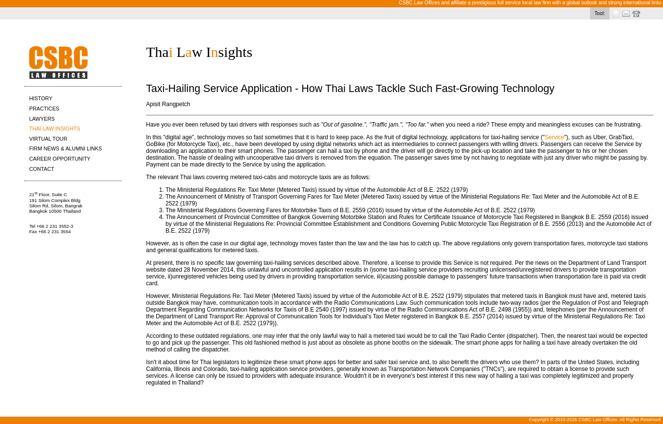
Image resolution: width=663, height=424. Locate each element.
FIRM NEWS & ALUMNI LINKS (65, 148)
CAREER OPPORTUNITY (60, 159)
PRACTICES (44, 108)
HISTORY (41, 98)
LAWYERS (42, 119)
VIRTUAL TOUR (48, 139)
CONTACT (41, 169)
